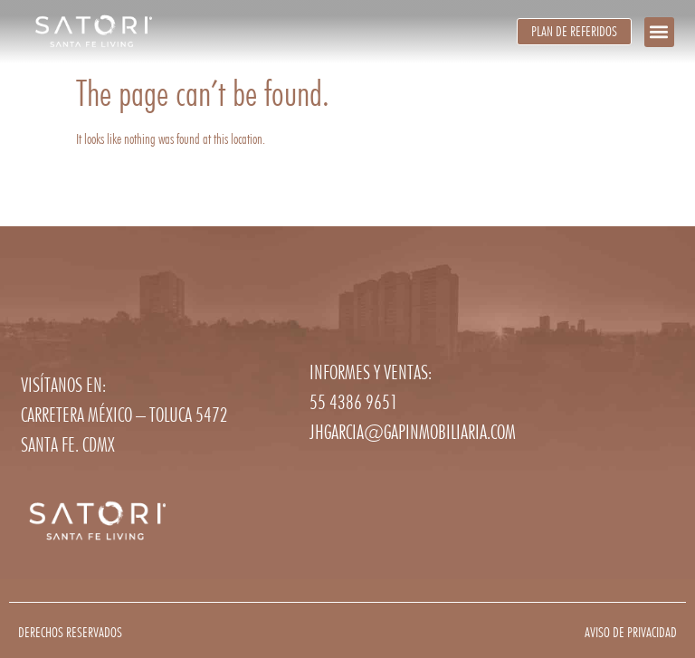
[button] (659, 32)
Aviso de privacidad (631, 632)
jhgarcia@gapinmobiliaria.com (412, 431)
